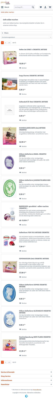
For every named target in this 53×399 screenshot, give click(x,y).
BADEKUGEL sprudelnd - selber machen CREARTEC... (34, 207)
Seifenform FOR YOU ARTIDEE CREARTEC (34, 233)
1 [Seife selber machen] (2, 42)
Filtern (5, 33)
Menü (5, 7)
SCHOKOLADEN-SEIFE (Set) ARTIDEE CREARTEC (32, 129)
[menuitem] (5, 7)
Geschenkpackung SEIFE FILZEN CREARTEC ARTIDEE (35, 338)
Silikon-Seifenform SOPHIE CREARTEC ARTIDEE (33, 286)
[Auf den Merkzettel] (23, 68)
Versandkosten (37, 389)
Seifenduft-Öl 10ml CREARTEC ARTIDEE (33, 102)
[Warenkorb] (50, 7)
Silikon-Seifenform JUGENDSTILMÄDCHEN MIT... (34, 181)
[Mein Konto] (45, 7)
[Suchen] (33, 7)
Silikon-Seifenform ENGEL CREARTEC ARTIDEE (32, 155)
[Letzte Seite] (9, 42)
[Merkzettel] (41, 7)
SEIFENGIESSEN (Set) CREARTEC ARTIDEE (34, 259)
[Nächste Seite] (5, 42)
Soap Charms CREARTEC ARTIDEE (31, 76)
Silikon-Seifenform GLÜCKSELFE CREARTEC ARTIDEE (35, 312)
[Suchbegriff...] (24, 7)
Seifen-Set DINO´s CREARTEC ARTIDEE (33, 50)
